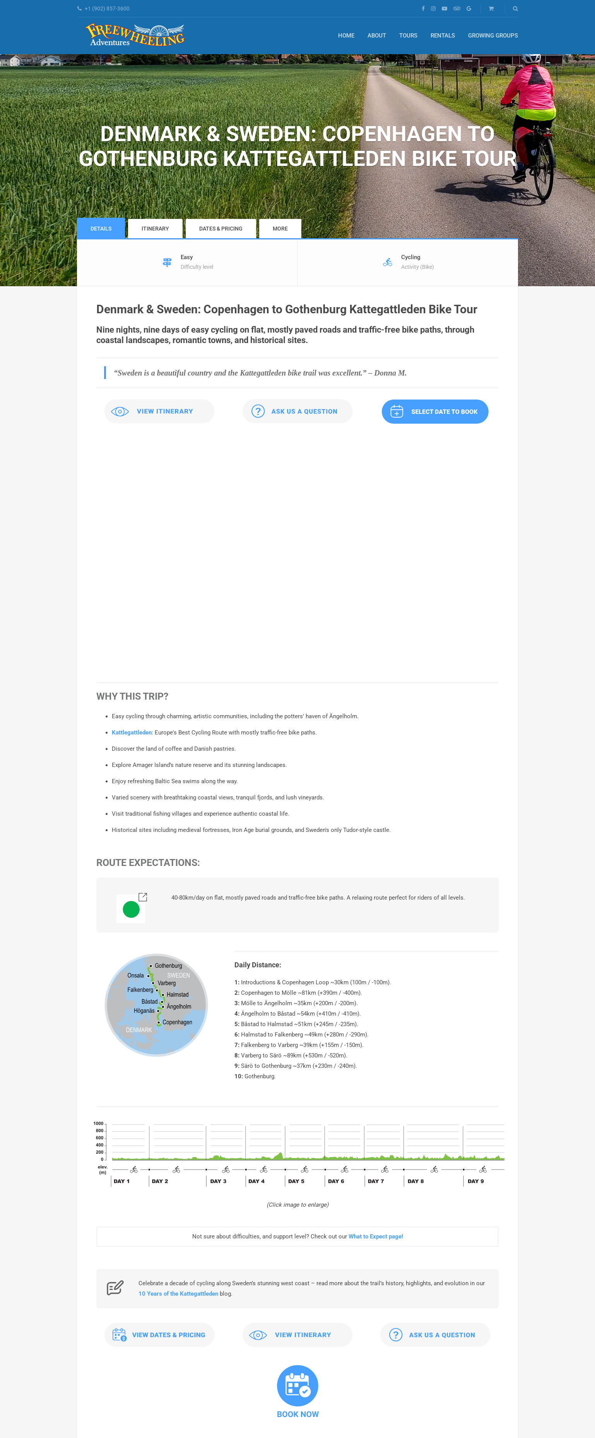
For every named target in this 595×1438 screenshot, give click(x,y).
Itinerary (155, 228)
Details (101, 228)
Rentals (443, 35)
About (377, 35)
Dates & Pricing (221, 228)
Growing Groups (493, 35)
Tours (408, 35)
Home (346, 35)
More (280, 228)
